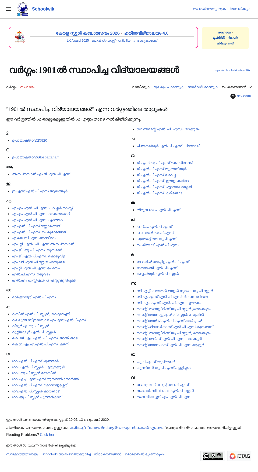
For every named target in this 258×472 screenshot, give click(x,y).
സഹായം (240, 96)
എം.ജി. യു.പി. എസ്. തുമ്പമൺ (37, 250)
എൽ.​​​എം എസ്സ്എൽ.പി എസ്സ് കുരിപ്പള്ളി (44, 280)
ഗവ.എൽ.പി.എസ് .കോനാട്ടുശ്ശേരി (40, 385)
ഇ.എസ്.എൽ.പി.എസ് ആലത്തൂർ (39, 191)
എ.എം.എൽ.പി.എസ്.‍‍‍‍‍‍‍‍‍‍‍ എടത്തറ (37, 220)
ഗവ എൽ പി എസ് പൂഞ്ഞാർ (35, 361)
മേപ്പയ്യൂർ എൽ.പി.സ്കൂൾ (158, 274)
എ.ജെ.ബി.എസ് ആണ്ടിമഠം (34, 238)
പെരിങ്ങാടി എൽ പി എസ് (158, 245)
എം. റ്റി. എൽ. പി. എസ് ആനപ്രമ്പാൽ (43, 244)
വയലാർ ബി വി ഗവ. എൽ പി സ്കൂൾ (165, 391)
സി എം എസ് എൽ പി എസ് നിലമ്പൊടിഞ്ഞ (172, 297)
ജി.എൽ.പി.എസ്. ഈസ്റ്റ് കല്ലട (163, 181)
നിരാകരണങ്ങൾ (107, 454)
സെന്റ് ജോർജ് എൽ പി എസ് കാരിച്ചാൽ (169, 321)
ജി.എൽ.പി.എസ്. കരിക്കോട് (159, 193)
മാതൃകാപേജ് (147, 40)
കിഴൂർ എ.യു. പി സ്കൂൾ (30, 326)
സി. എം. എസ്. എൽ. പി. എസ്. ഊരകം (169, 303)
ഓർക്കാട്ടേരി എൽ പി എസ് (34, 297)
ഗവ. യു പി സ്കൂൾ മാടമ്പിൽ (34, 373)
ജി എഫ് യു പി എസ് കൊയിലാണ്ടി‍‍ (165, 163)
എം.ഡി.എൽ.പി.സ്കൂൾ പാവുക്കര (38, 262)
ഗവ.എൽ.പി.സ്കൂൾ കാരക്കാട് (35, 391)
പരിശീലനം (126, 40)
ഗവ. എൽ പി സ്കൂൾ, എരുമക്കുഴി (38, 367)
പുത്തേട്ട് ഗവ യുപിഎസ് (156, 239)
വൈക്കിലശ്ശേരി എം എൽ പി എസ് (164, 397)
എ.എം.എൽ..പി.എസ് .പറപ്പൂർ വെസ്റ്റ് (42, 208)
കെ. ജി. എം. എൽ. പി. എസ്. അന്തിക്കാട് (45, 338)
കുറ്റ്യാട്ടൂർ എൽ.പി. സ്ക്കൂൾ (34, 332)
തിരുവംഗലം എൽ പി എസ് (158, 210)
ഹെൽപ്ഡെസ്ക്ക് (103, 40)
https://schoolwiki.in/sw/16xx (233, 70)
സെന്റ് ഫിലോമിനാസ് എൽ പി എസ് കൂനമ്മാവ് (175, 327)
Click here (48, 435)
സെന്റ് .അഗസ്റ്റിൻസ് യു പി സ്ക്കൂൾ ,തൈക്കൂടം (173, 309)
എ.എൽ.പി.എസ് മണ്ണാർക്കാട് (36, 226)
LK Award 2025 (78, 40)
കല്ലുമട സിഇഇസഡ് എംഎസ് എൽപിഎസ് (49, 320)
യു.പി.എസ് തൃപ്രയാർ (156, 362)
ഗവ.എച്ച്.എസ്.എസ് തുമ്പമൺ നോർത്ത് (45, 379)
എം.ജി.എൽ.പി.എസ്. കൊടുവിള (38, 256)
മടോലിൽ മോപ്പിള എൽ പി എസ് (163, 262)
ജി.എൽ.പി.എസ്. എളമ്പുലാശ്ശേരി (164, 187)
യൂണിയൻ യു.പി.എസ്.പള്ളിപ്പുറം (164, 368)
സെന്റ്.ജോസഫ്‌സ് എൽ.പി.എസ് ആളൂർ (170, 345)
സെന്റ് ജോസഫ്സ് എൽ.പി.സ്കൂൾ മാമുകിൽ (170, 315)
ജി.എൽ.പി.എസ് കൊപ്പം (157, 175)
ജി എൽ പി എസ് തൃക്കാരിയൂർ (162, 169)
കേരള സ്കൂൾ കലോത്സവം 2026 (88, 33)
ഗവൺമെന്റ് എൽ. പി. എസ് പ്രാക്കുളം (168, 129)
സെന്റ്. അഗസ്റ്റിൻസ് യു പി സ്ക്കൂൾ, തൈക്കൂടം (173, 333)
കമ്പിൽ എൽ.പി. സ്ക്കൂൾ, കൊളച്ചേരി (41, 314)
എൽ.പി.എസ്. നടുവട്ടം (31, 274)
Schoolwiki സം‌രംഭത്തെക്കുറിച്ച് (66, 454)
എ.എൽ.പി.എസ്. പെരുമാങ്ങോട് (39, 232)
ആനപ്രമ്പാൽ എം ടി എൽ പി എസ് (41, 174)
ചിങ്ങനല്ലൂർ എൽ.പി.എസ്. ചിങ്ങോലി (168, 146)
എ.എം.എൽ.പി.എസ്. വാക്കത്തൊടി (41, 214)
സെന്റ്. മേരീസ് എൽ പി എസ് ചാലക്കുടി (169, 339)
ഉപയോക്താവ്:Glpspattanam (36, 157)
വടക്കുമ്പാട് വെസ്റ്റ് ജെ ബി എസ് (163, 385)
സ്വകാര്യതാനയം (22, 454)
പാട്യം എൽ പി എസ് (154, 227)
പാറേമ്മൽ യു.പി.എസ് (155, 233)
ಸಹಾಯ (233, 37)
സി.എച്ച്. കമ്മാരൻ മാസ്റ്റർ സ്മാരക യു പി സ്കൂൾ (175, 291)
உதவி (231, 43)
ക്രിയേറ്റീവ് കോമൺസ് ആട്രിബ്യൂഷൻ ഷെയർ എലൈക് (117, 428)
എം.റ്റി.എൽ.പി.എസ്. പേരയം (36, 268)
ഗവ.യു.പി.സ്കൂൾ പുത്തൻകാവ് (37, 397)
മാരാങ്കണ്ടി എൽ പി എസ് (157, 268)
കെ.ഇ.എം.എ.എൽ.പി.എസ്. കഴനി (40, 344)
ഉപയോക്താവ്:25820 (29, 140)
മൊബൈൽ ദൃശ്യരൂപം (144, 454)
